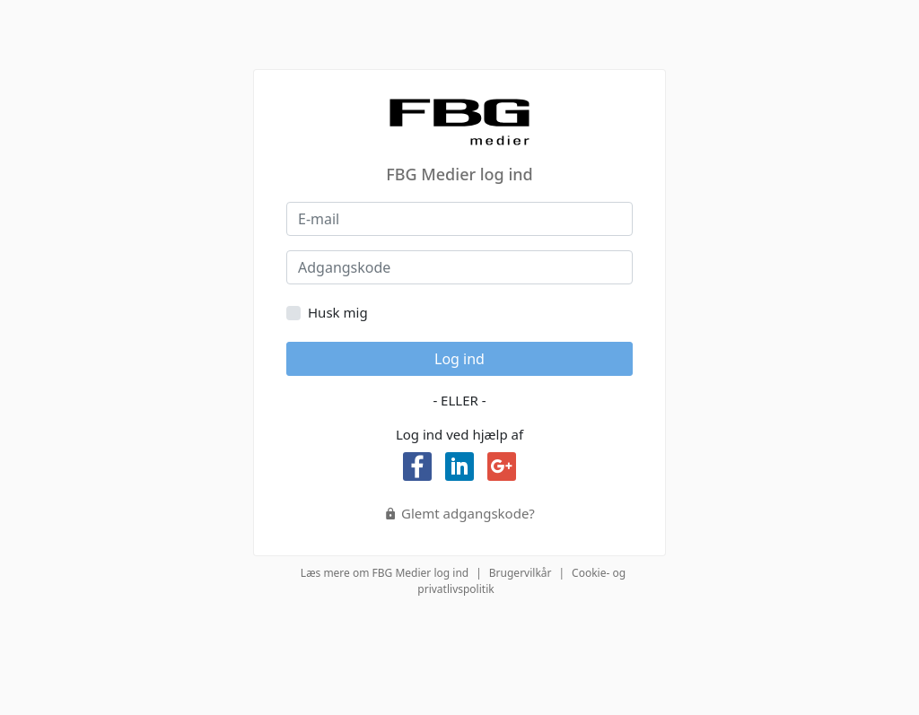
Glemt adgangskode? (459, 513)
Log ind (459, 359)
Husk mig (338, 312)
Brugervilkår (520, 572)
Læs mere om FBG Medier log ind (384, 572)
